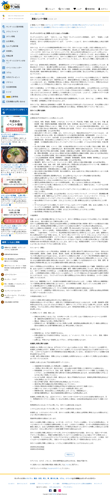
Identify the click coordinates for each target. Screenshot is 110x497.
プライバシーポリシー (58, 27)
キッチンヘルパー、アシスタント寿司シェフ (15, 296)
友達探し (9, 51)
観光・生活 (37, 478)
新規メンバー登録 (39, 14)
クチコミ (9, 82)
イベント (69, 478)
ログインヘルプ (88, 25)
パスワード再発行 (59, 25)
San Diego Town (10, 6)
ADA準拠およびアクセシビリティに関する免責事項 (77, 483)
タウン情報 (10, 36)
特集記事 (9, 56)
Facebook (50, 490)
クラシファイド (12, 31)
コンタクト (98, 25)
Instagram (59, 490)
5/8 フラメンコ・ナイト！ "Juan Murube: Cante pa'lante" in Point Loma (15, 268)
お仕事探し (10, 41)
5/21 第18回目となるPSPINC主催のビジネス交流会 (15, 260)
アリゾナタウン (68, 487)
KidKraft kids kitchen (11, 254)
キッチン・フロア (11, 279)
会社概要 (47, 27)
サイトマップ (81, 27)
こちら (67, 464)
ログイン (49, 25)
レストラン (28, 478)
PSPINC (54, 494)
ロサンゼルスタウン (55, 487)
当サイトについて (36, 27)
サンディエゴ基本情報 (14, 27)
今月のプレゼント (13, 77)
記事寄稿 (14, 97)
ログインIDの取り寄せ (74, 25)
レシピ (8, 92)
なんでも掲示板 (12, 46)
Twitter (55, 490)
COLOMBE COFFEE (12, 302)
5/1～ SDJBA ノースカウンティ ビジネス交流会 (15, 285)
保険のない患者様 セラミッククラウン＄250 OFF (15, 248)
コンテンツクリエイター (13, 290)
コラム (8, 72)
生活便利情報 (11, 87)
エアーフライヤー (11, 274)
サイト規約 (71, 27)
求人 (44, 478)
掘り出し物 (54, 478)
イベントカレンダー (14, 68)
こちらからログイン (53, 468)
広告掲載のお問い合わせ (15, 101)
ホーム (32, 14)
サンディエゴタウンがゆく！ (15, 62)
